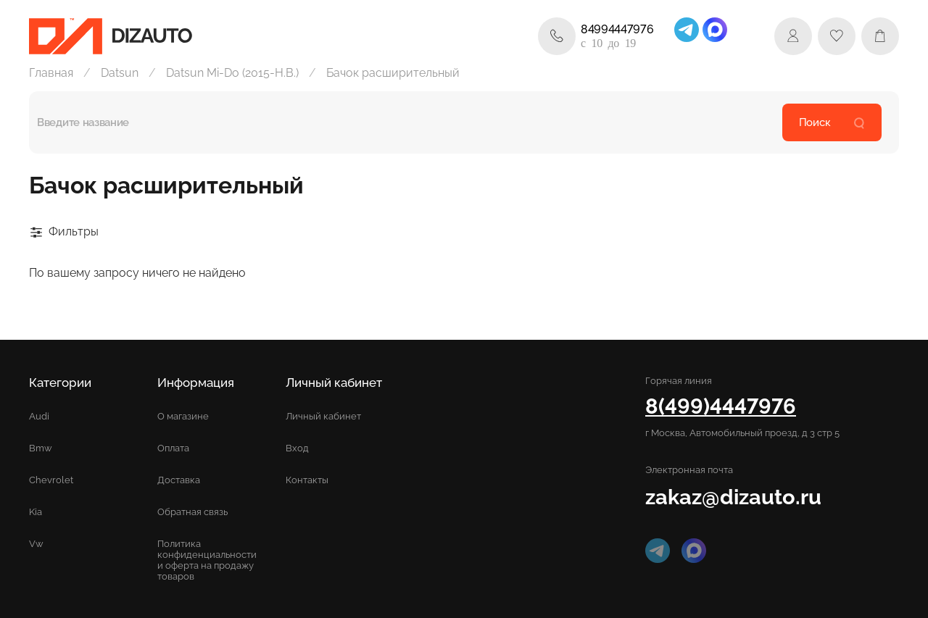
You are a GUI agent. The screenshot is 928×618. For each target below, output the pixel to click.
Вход (297, 448)
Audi (39, 416)
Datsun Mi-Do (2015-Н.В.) (232, 73)
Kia (35, 511)
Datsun (119, 73)
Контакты (307, 480)
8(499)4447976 (720, 406)
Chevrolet (51, 480)
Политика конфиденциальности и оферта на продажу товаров (207, 560)
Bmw (40, 448)
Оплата (173, 448)
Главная (51, 73)
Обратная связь (192, 511)
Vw (36, 543)
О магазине (183, 416)
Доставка (178, 480)
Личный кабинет (323, 416)
